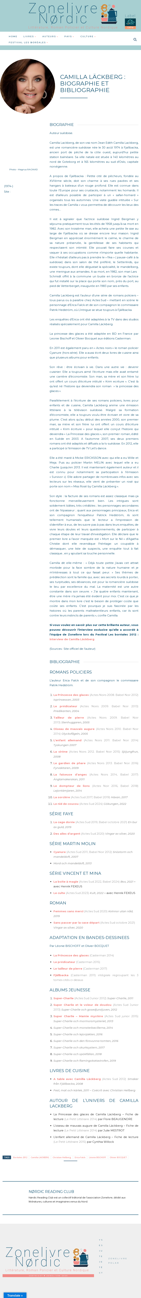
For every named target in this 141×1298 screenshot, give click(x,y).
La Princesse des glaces (71, 695)
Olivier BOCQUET (118, 1157)
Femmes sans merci (68, 911)
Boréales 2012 (20, 1157)
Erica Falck (80, 1157)
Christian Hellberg (62, 1157)
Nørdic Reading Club (51, 1192)
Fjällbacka (60, 975)
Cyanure (59, 852)
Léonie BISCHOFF (97, 1157)
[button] (134, 39)
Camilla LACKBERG (40, 1157)
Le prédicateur (66, 706)
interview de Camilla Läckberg (72, 639)
